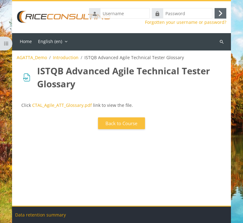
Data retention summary (40, 215)
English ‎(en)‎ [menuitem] (50, 41)
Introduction (66, 57)
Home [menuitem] (26, 41)
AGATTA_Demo (32, 57)
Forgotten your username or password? (185, 22)
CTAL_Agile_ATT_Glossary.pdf (62, 105)
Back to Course (121, 123)
